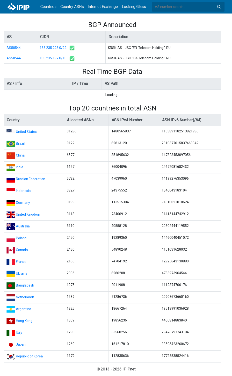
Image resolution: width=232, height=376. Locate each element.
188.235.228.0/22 (53, 48)
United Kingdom (28, 214)
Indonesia (23, 191)
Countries (48, 6)
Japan (21, 344)
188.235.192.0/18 (53, 58)
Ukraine (22, 273)
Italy (19, 333)
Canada (22, 250)
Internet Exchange (103, 6)
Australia (23, 226)
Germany (23, 203)
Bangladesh (25, 285)
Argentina (23, 309)
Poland (21, 238)
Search (219, 6)
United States (26, 132)
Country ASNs (72, 6)
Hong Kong (24, 321)
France (21, 262)
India (19, 167)
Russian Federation (30, 179)
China (20, 155)
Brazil (20, 143)
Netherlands (25, 297)
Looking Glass (134, 6)
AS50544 (14, 48)
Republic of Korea (29, 356)
